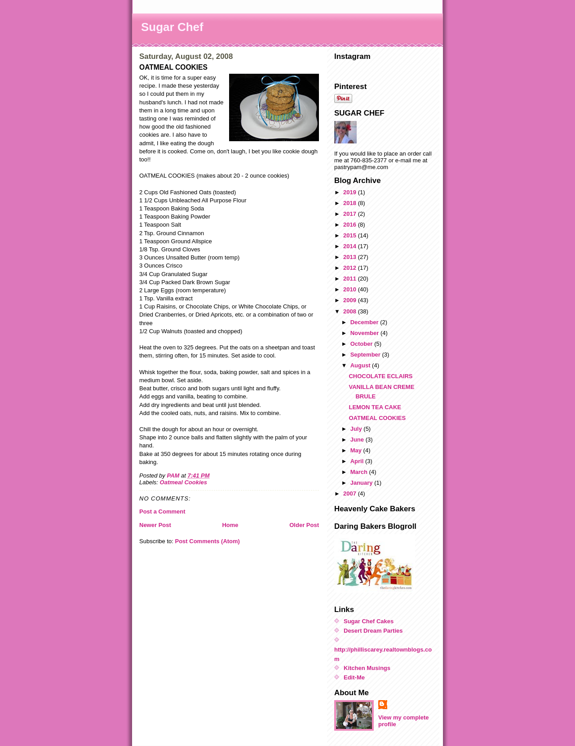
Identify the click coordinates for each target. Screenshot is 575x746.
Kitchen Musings (367, 668)
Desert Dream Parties (373, 630)
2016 (350, 224)
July (357, 428)
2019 (350, 192)
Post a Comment (162, 511)
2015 (350, 235)
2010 (350, 289)
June (358, 439)
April (357, 461)
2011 (350, 278)
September (366, 354)
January (362, 482)
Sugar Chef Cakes (369, 621)
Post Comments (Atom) (207, 541)
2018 (350, 203)
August (361, 365)
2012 (350, 267)
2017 (350, 213)
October (362, 343)
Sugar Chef (172, 27)
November (365, 333)
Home (230, 525)
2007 (350, 493)
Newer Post (155, 525)
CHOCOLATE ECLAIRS (380, 376)
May (356, 450)
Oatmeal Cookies (184, 482)
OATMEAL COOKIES (377, 418)
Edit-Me (354, 677)
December (365, 322)
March (359, 472)
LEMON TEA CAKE (375, 407)
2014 (350, 246)
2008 (350, 311)
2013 (350, 257)
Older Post (304, 525)
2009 (350, 300)
